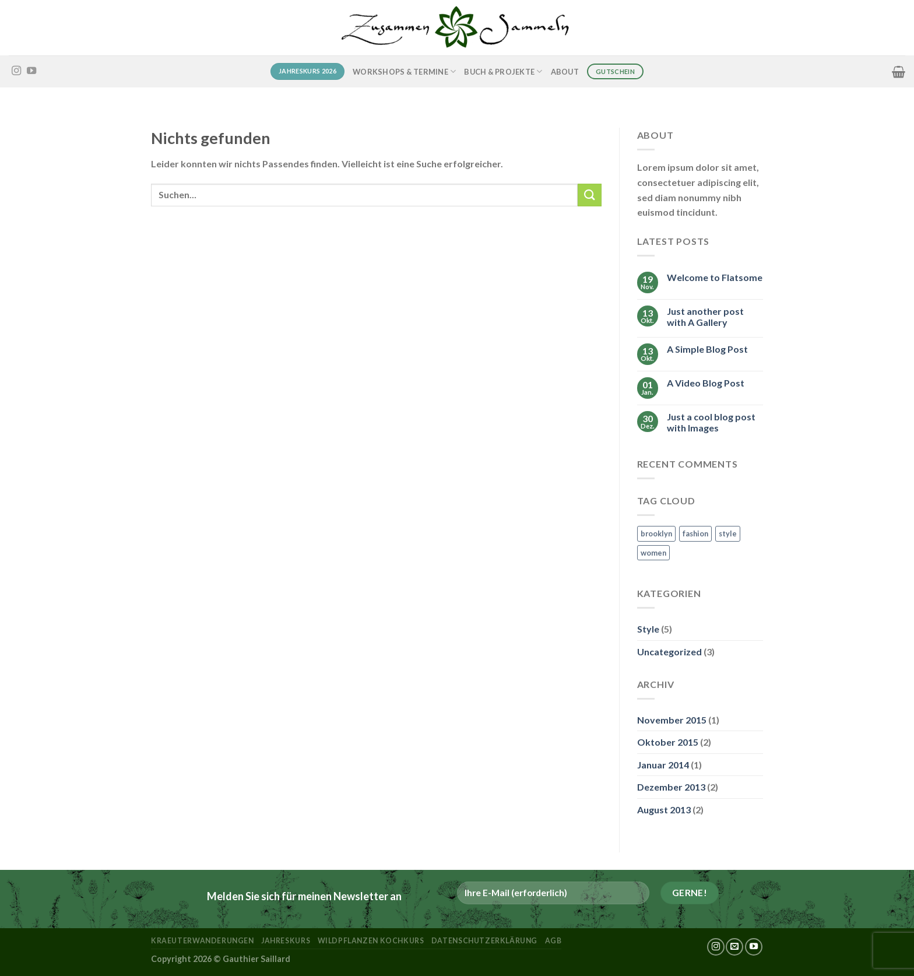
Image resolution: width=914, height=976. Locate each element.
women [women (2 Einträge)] (653, 552)
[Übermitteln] (589, 195)
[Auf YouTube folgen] (31, 71)
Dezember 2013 (671, 786)
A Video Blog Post (705, 382)
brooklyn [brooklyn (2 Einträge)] (656, 533)
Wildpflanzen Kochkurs (371, 940)
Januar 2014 (663, 764)
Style (648, 628)
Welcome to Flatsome (714, 277)
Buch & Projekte (503, 71)
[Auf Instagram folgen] (16, 71)
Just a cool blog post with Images (711, 422)
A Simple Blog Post (707, 348)
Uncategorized (669, 651)
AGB (553, 940)
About (565, 71)
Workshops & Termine (404, 71)
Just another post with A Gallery (705, 317)
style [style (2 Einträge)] (728, 533)
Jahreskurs (285, 940)
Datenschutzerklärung (484, 940)
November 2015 (671, 719)
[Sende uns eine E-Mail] (734, 947)
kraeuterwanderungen (202, 940)
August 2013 (664, 809)
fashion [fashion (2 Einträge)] (695, 533)
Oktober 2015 (667, 741)
